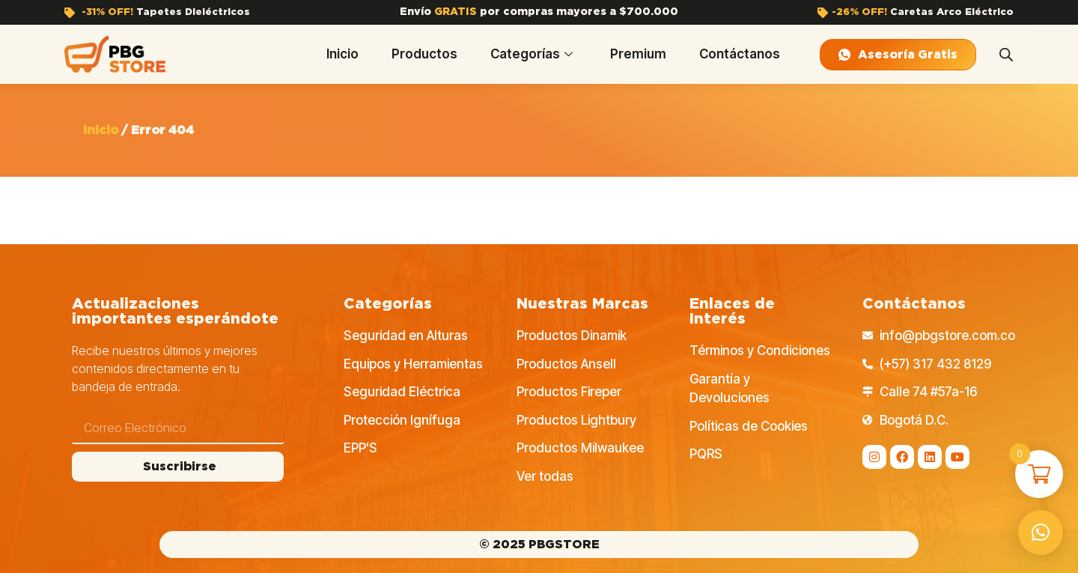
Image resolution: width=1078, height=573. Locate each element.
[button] (1040, 532)
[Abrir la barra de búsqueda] (1006, 54)
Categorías (531, 53)
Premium (638, 53)
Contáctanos (739, 53)
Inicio (342, 53)
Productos (424, 53)
